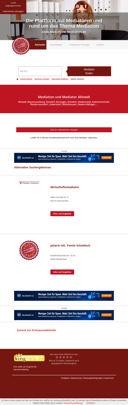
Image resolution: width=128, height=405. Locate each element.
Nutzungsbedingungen (93, 378)
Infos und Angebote (62, 214)
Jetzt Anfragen (56, 45)
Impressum (109, 378)
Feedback (65, 378)
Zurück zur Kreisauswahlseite (36, 330)
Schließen (90, 403)
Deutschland (24, 79)
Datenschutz (76, 378)
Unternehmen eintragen (79, 45)
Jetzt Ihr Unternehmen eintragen (64, 130)
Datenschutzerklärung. (73, 403)
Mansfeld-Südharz (60, 79)
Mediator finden (89, 71)
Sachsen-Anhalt (41, 79)
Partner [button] (100, 45)
